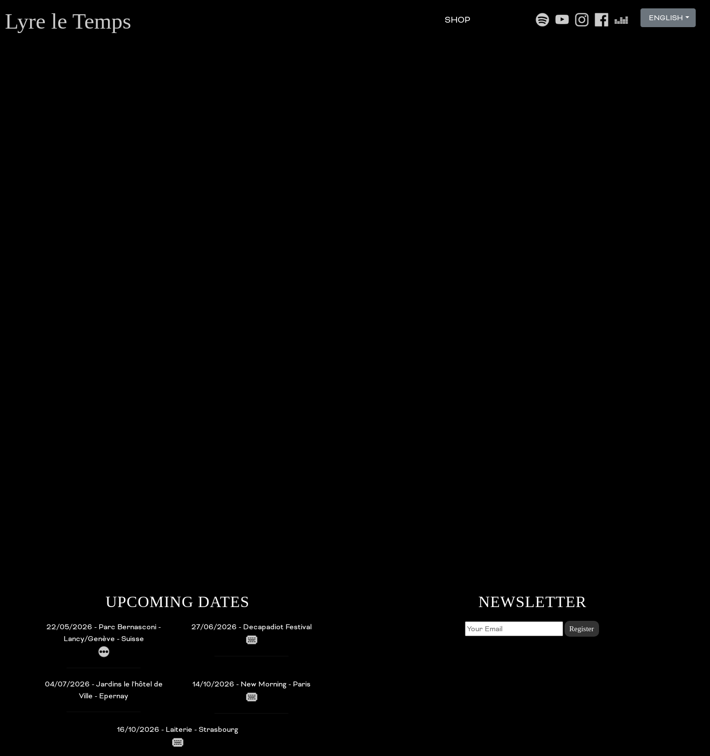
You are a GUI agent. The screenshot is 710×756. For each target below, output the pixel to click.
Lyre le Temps (68, 21)
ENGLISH (665, 17)
